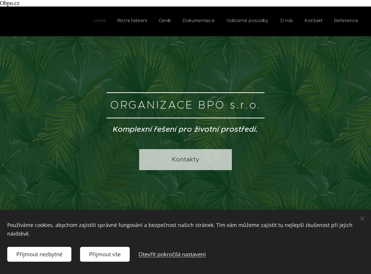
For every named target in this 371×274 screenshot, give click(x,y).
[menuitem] (279, 21)
